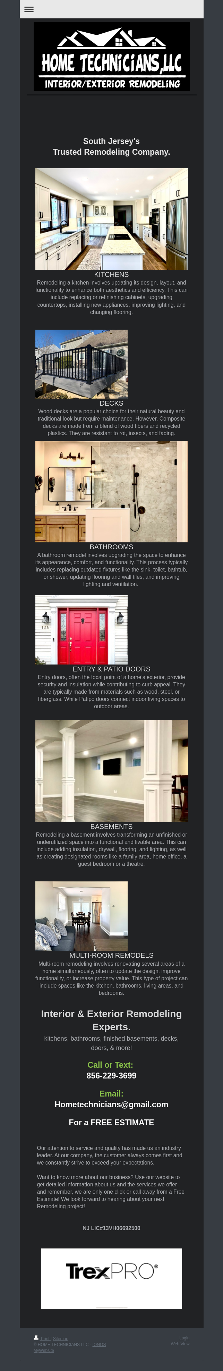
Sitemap (60, 1338)
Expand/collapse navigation (112, 9)
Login (184, 1338)
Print (42, 1338)
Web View (180, 1344)
